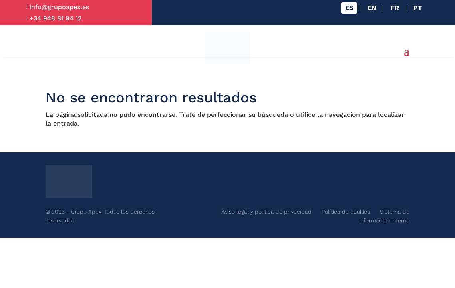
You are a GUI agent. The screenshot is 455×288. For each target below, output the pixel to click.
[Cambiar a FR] (395, 8)
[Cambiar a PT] (417, 8)
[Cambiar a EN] (372, 8)
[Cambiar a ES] (349, 8)
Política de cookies (346, 211)
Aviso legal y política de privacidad (266, 211)
